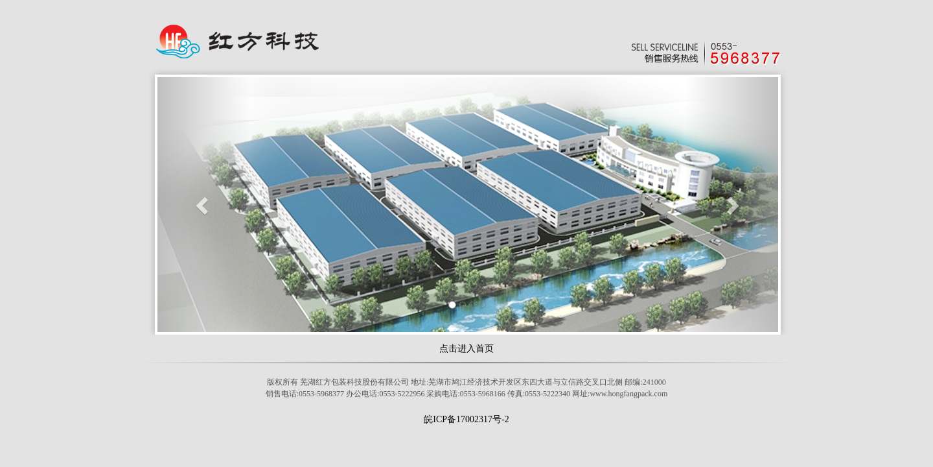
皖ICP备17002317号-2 (466, 419)
